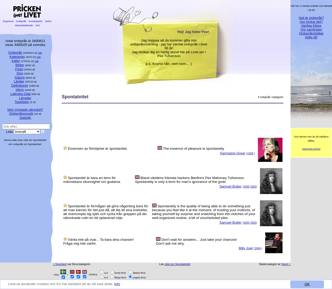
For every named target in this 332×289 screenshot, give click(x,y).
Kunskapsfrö (35, 21)
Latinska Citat (20, 94)
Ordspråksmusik (21, 113)
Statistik (25, 118)
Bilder (20, 65)
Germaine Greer (232, 153)
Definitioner (19, 85)
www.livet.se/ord (311, 148)
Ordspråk (21, 21)
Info (117, 284)
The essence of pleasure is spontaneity (193, 148)
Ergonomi (8, 21)
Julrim (48, 21)
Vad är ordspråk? (311, 18)
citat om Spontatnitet (177, 264)
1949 (257, 248)
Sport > (286, 264)
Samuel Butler (231, 186)
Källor (16, 61)
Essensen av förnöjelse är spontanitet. (98, 148)
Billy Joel (246, 248)
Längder (25, 98)
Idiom (20, 90)
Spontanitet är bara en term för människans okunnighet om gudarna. (92, 180)
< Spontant (60, 264)
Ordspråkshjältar (311, 33)
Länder (19, 81)
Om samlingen (311, 29)
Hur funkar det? (311, 22)
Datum (20, 77)
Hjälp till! (311, 37)
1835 (246, 186)
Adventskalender (24, 25)
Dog (20, 73)
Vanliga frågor (311, 25)
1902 (253, 186)
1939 (250, 153)
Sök (40, 52)
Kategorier (17, 57)
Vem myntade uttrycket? (25, 110)
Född (19, 69)
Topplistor (22, 102)
